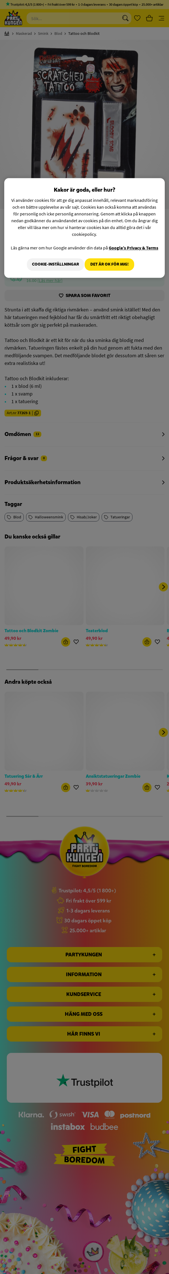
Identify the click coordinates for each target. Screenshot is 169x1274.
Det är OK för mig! (109, 264)
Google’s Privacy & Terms (133, 248)
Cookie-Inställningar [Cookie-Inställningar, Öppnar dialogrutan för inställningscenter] (52, 264)
